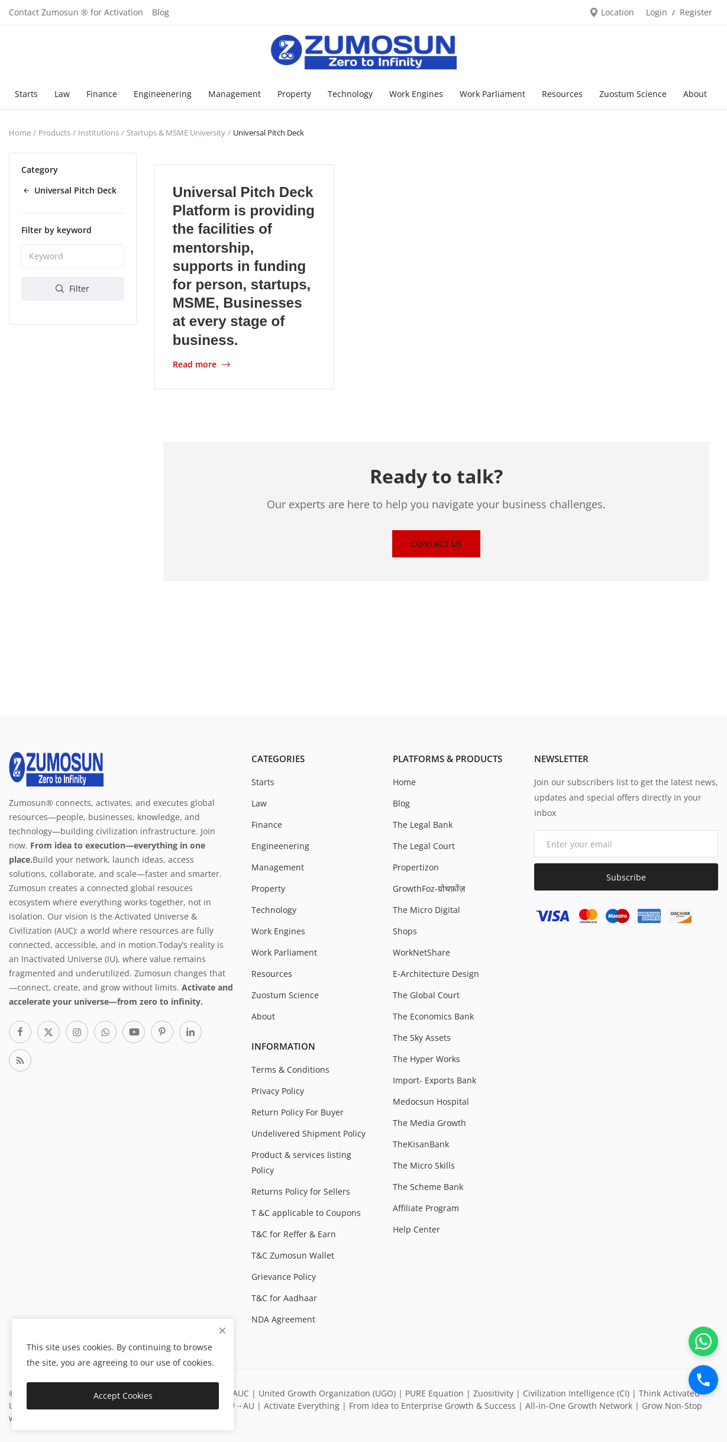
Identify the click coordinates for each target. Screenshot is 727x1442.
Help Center (416, 1229)
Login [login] (656, 12)
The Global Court (426, 995)
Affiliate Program (426, 1208)
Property (294, 93)
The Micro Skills (424, 1165)
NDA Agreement (283, 1319)
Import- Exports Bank (434, 1080)
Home (20, 132)
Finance (101, 93)
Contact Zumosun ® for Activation (76, 12)
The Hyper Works (426, 1058)
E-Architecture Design (436, 973)
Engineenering (163, 93)
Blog (160, 12)
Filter (72, 288)
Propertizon (416, 867)
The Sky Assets (422, 1037)
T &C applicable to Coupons (306, 1212)
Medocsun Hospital (431, 1101)
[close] (222, 1330)
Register (696, 12)
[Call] (703, 1380)
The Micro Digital (426, 909)
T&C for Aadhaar (284, 1298)
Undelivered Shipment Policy (308, 1133)
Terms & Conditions (290, 1069)
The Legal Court (424, 845)
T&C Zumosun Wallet (292, 1255)
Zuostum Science (633, 93)
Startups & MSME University (176, 132)
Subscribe (626, 877)
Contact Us (436, 543)
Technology (350, 93)
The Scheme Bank (428, 1186)
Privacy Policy (277, 1090)
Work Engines (416, 93)
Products (54, 132)
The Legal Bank (423, 824)
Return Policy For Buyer (297, 1112)
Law (62, 93)
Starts (26, 93)
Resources (562, 93)
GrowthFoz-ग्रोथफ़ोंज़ (429, 888)
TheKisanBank (421, 1144)
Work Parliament (492, 93)
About (695, 93)
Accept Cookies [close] (123, 1395)
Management (234, 93)
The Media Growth (429, 1122)
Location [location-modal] (611, 12)
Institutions (98, 132)
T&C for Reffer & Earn (293, 1234)
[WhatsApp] (703, 1341)
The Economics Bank (433, 1016)
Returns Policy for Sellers (300, 1191)
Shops (405, 931)
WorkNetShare (421, 952)
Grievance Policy (283, 1276)
